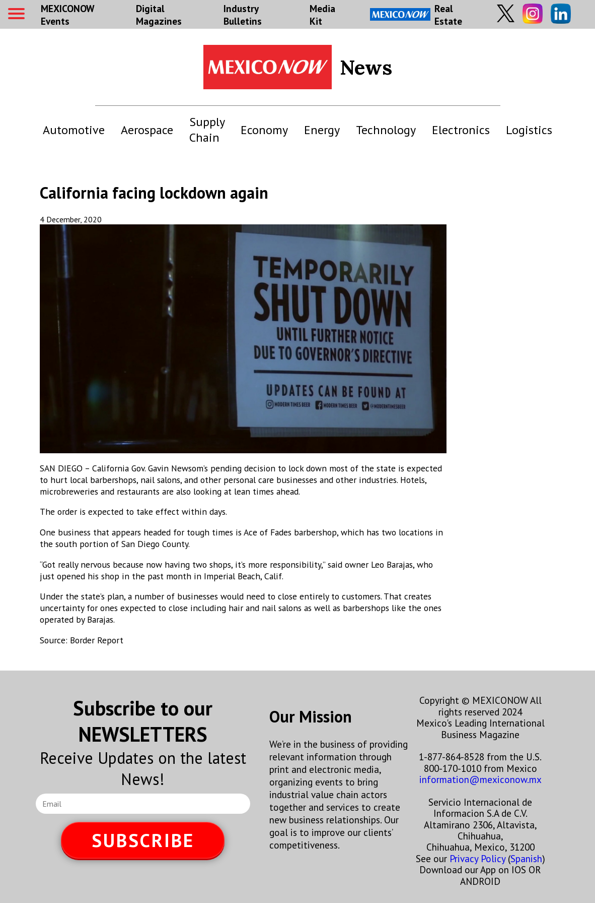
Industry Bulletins (243, 14)
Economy (264, 130)
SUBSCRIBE (143, 840)
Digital (159, 14)
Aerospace (147, 130)
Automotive (74, 130)
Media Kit (322, 14)
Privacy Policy (477, 858)
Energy (322, 130)
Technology (386, 130)
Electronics (461, 130)
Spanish (526, 858)
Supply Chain (207, 129)
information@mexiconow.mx (480, 779)
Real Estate (416, 14)
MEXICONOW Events (67, 14)
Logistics (529, 130)
